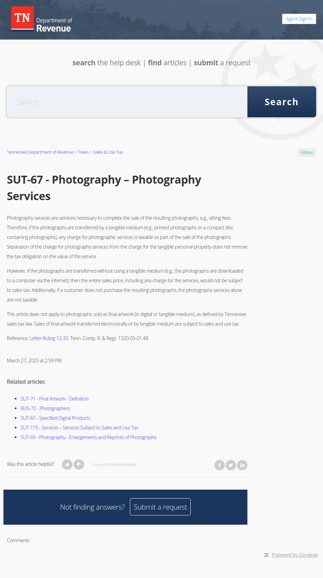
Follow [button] (307, 152)
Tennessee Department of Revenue (40, 152)
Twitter (231, 465)
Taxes (83, 152)
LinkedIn (242, 465)
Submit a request (160, 507)
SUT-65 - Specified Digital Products (55, 418)
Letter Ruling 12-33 (49, 338)
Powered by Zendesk (295, 555)
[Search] (127, 101)
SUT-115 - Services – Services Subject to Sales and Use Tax (79, 427)
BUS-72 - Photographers (45, 408)
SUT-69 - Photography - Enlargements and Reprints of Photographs (88, 437)
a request (222, 62)
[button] (67, 464)
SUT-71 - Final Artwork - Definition (55, 398)
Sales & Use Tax (108, 152)
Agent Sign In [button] (299, 18)
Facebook (219, 465)
